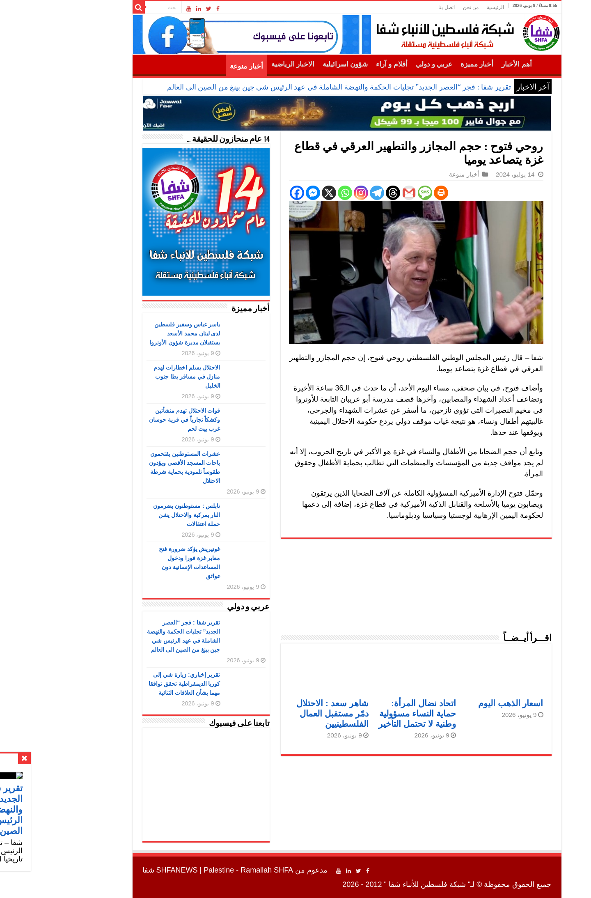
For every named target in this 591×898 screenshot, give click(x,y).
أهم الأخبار (465, 64)
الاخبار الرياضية (241, 64)
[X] (277, 193)
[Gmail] (357, 193)
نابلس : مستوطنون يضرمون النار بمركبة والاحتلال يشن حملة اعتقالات (135, 515)
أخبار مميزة (425, 64)
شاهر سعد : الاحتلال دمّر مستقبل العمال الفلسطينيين (281, 713)
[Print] (390, 193)
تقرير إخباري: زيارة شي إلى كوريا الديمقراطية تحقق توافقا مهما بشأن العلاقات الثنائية (133, 683)
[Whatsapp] (293, 193)
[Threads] (341, 193)
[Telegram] (325, 193)
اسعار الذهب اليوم (459, 703)
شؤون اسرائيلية (293, 64)
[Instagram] (309, 193)
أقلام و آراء (340, 64)
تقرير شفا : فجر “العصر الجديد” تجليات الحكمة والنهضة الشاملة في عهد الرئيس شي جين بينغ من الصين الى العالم (287, 87)
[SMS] (374, 193)
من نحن (419, 7)
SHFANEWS (126, 870)
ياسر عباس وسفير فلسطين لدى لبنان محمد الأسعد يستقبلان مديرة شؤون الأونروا (133, 333)
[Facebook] (245, 193)
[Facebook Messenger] (261, 193)
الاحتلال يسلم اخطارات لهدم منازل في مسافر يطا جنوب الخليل (135, 376)
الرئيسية (444, 7)
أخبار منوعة (195, 66)
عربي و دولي (382, 64)
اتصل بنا (395, 7)
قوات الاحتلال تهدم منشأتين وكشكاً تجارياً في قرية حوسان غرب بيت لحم (133, 419)
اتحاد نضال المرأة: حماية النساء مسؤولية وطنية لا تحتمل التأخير (366, 713)
